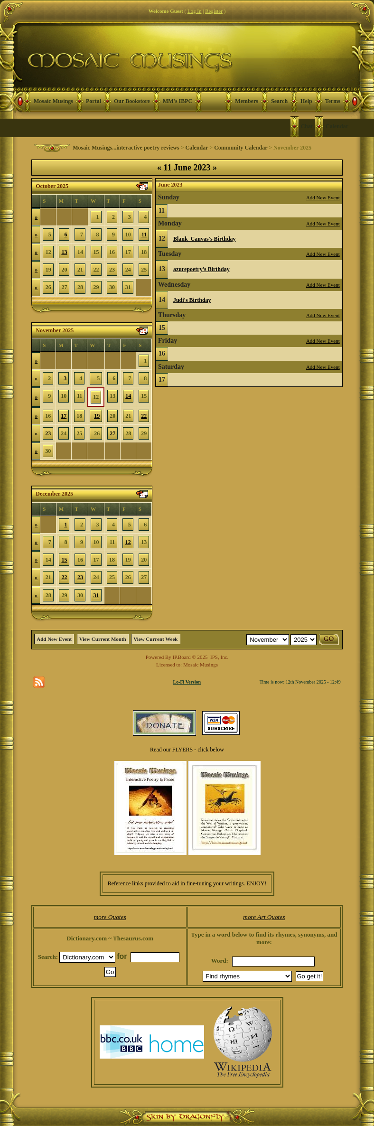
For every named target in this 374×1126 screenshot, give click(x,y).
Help (306, 101)
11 (144, 234)
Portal (93, 101)
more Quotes (110, 916)
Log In (194, 11)
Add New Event (323, 197)
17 (63, 416)
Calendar (337, 126)
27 (112, 433)
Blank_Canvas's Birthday (204, 238)
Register (214, 11)
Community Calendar (240, 147)
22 (144, 416)
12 (128, 542)
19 (97, 416)
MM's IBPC (177, 101)
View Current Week (155, 639)
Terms (332, 101)
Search (279, 101)
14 (128, 396)
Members (246, 101)
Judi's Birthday (192, 300)
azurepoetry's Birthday (201, 269)
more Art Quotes (264, 916)
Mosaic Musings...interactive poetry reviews (126, 147)
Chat (307, 126)
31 (96, 595)
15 (64, 559)
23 (48, 433)
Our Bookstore (132, 101)
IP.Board (182, 657)
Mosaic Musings (53, 101)
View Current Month (102, 639)
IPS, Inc (218, 657)
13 (64, 252)
